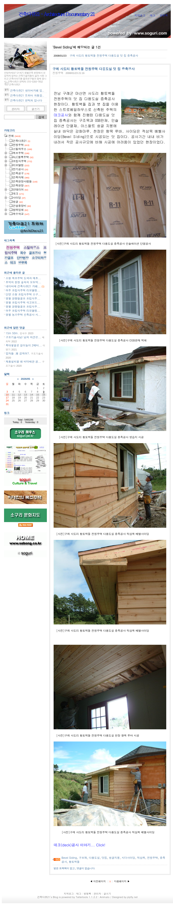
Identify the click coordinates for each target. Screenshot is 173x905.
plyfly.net (132, 897)
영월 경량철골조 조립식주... (23, 298)
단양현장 (22, 258)
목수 (23, 253)
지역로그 (139, 15)
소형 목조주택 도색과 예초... (23, 278)
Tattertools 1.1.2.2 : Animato (92, 897)
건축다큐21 (43, 897)
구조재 (83, 857)
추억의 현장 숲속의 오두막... (23, 282)
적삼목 (141, 857)
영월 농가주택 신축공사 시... (23, 314)
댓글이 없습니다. (86, 868)
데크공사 (61, 114)
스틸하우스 (31, 247)
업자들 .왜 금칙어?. (18, 353)
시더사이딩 (128, 857)
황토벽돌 (74, 862)
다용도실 (94, 857)
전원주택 (57, 73)
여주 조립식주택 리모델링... (23, 290)
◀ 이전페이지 (98, 881)
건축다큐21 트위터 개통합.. (27, 95)
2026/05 (25, 379)
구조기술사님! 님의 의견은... (23, 337)
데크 (13, 262)
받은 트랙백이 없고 (64, 868)
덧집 (104, 857)
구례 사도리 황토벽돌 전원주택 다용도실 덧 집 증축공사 (104, 55)
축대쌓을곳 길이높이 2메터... (24, 345)
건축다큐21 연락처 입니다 (26, 100)
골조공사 (35, 253)
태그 (152, 15)
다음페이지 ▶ (122, 881)
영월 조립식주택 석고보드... (23, 302)
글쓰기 (36, 109)
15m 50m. (12, 333)
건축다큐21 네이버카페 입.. (27, 90)
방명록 (164, 15)
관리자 (15, 109)
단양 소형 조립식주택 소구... (23, 294)
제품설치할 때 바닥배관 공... (23, 361)
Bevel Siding (69, 857)
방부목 (22, 262)
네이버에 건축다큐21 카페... (23, 286)
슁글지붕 (114, 857)
